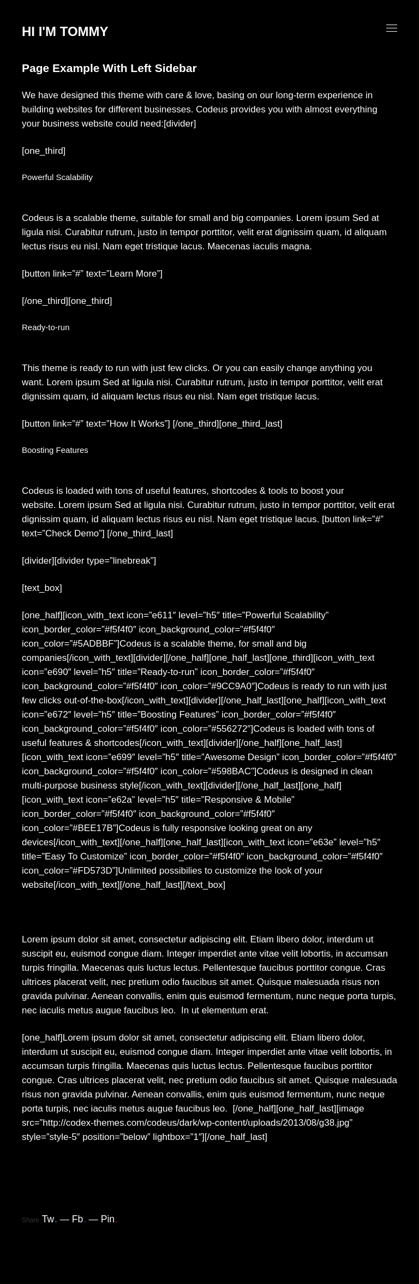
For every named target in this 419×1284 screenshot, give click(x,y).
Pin (109, 1219)
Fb (79, 1219)
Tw (49, 1219)
